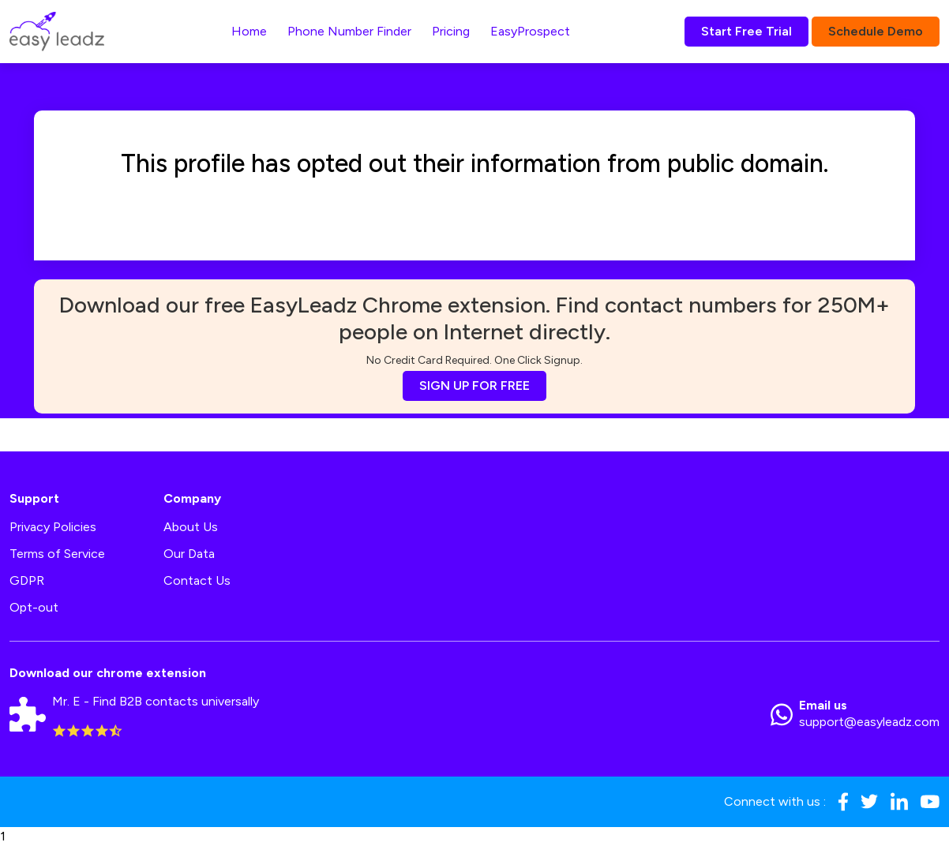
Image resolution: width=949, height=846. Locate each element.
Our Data (189, 553)
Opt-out (33, 607)
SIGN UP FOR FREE (474, 385)
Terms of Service (57, 553)
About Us (190, 526)
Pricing (451, 31)
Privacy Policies (52, 526)
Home (249, 31)
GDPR (26, 580)
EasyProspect (530, 31)
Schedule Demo (875, 31)
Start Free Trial (746, 31)
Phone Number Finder (349, 31)
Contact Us (197, 580)
